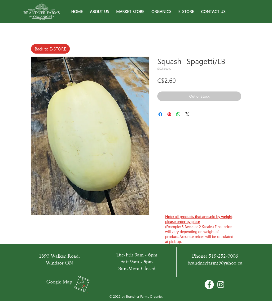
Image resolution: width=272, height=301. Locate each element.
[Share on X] (187, 114)
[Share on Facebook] (160, 114)
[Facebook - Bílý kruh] (209, 284)
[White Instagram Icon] (220, 284)
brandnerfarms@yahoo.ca (215, 263)
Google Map (59, 282)
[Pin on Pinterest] (169, 114)
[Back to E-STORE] (50, 49)
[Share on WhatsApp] (178, 114)
